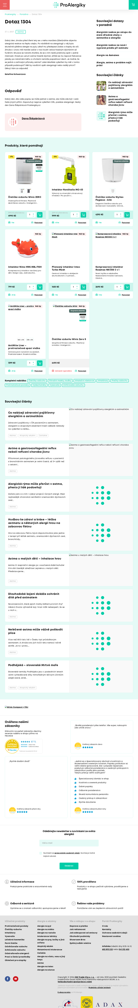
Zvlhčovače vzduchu (73, 385)
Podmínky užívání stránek (100, 988)
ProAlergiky (10, 14)
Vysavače (55, 385)
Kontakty (106, 930)
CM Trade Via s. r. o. (84, 977)
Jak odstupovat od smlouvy (83, 933)
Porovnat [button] (38, 223)
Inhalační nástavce (84, 381)
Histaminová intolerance (49, 950)
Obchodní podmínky (80, 937)
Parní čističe (11, 943)
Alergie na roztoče (46, 933)
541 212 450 (124, 950)
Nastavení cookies (111, 937)
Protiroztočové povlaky (17, 385)
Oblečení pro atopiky (15, 960)
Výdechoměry (39, 385)
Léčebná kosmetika (15, 940)
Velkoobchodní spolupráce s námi (75, 982)
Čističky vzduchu (37, 381)
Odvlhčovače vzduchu (16, 947)
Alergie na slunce (46, 970)
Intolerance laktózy (47, 937)
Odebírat (69, 866)
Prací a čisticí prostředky (17, 957)
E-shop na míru (64, 993)
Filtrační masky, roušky (60, 381)
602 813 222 (107, 950)
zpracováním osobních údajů (67, 853)
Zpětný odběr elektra (80, 943)
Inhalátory (103, 381)
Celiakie (41, 953)
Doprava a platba (79, 926)
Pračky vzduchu (119, 381)
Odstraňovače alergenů (17, 954)
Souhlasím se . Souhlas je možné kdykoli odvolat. (69, 855)
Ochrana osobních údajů (114, 933)
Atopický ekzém (45, 947)
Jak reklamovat (78, 930)
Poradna (24, 14)
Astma (21, 32)
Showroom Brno (77, 940)
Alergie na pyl (44, 926)
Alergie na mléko (45, 930)
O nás (105, 926)
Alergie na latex (45, 967)
